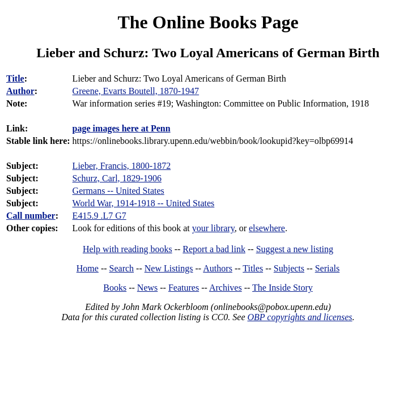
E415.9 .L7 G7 (99, 215)
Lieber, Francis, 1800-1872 (122, 166)
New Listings (169, 268)
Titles (253, 268)
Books (114, 287)
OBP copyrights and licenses (299, 317)
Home (88, 268)
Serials (327, 268)
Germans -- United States (118, 191)
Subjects (289, 268)
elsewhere (267, 228)
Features (183, 287)
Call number (31, 215)
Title (15, 78)
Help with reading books (127, 249)
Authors (217, 268)
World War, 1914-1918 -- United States (144, 203)
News (147, 287)
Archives (225, 287)
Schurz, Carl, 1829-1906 (117, 178)
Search (121, 268)
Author (20, 91)
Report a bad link (213, 249)
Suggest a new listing (294, 249)
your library (213, 228)
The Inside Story (282, 287)
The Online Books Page (207, 22)
